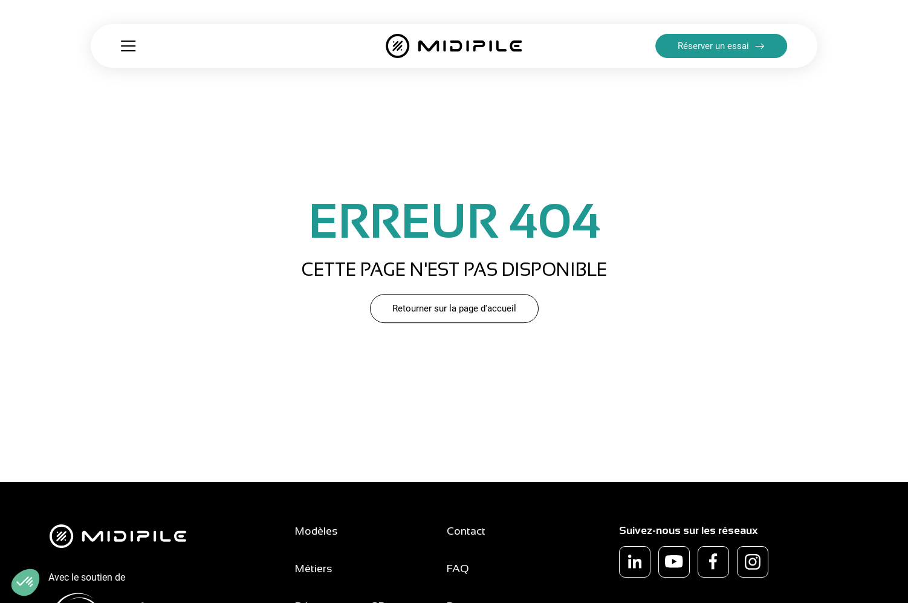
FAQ (458, 568)
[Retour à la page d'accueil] (454, 45)
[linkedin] (635, 562)
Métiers (313, 568)
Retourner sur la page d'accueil (454, 308)
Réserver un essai (713, 46)
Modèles (316, 531)
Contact (466, 531)
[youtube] (674, 562)
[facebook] (713, 562)
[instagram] (753, 562)
